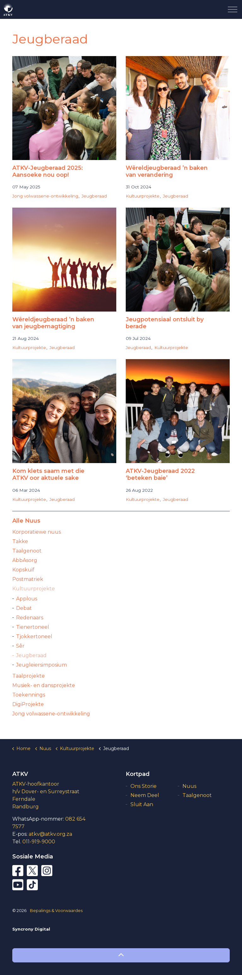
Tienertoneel (32, 627)
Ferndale (23, 799)
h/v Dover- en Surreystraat (45, 791)
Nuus (189, 786)
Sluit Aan (141, 804)
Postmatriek (27, 579)
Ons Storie (143, 786)
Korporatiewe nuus (36, 532)
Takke (20, 541)
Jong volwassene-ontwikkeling (45, 195)
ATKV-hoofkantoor (35, 784)
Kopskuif (23, 570)
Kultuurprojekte (142, 195)
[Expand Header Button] (232, 9)
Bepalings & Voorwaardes (56, 910)
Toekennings (28, 695)
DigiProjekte (28, 704)
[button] (121, 955)
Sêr (20, 646)
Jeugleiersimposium (41, 665)
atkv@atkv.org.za (50, 834)
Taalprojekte (28, 676)
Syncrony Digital (31, 929)
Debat (24, 608)
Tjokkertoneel (34, 636)
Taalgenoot (27, 551)
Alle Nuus (26, 520)
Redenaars (29, 618)
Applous (26, 599)
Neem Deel (144, 795)
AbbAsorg (24, 560)
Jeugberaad (94, 195)
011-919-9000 (38, 842)
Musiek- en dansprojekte (43, 685)
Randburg (25, 807)
